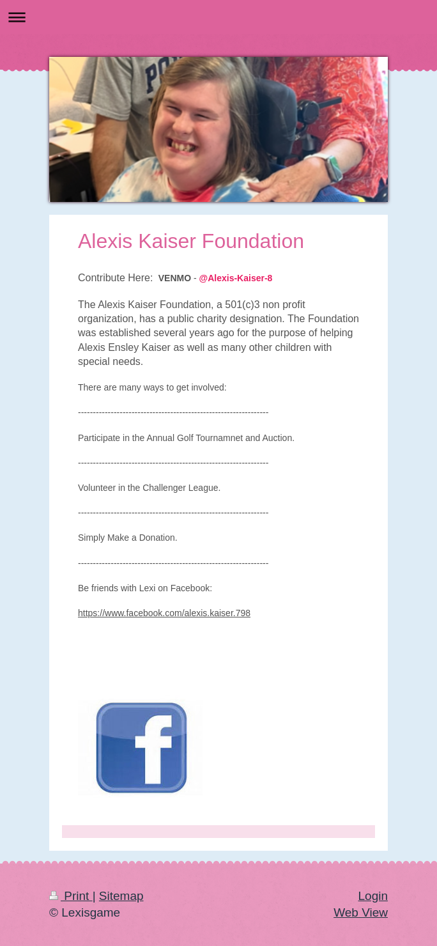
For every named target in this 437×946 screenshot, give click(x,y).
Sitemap (121, 896)
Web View (361, 912)
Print (71, 896)
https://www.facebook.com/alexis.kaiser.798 (164, 613)
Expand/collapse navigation (218, 17)
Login (373, 896)
